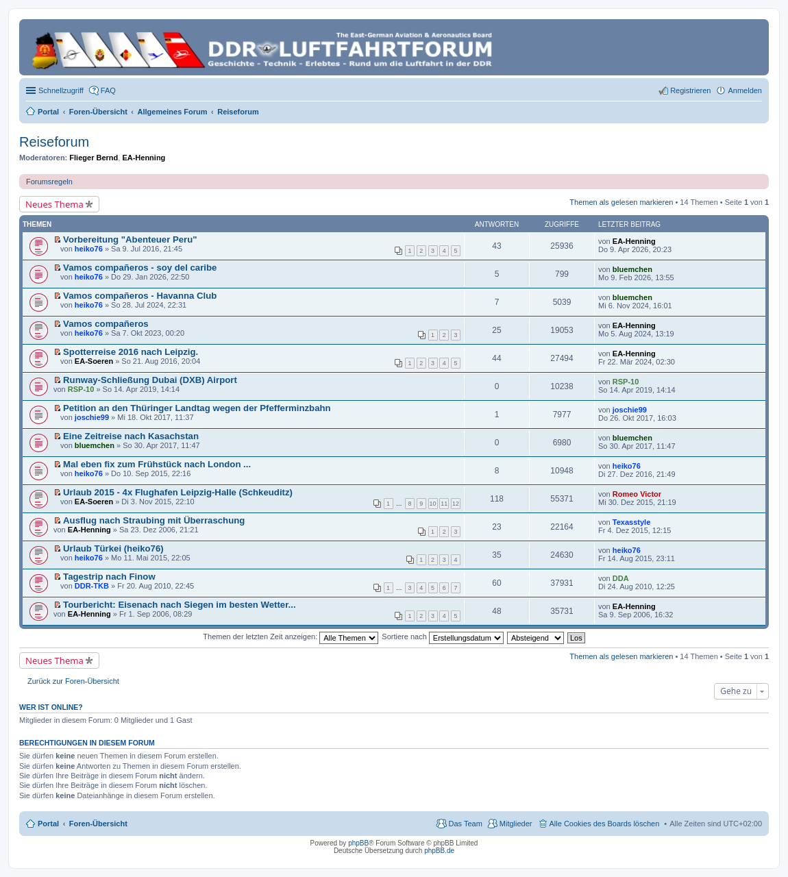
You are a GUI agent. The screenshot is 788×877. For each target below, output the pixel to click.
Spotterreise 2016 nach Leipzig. (130, 352)
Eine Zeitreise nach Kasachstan (131, 436)
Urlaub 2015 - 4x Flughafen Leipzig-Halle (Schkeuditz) (178, 492)
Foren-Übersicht (98, 823)
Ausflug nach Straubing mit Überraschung (154, 520)
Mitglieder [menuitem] (516, 823)
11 (444, 503)
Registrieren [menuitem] (690, 90)
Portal (48, 112)
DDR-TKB (92, 586)
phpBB (358, 843)
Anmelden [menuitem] (745, 90)
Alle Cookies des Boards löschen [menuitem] (605, 823)
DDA (621, 578)
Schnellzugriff (61, 90)
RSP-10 (81, 389)
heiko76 (89, 249)
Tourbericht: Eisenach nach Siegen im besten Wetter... (179, 605)
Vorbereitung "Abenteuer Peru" (130, 239)
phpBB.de (439, 850)
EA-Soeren (94, 361)
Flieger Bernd (93, 157)
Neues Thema (54, 204)
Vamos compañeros (106, 324)
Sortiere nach (442, 636)
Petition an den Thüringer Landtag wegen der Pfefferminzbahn (197, 408)
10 (433, 503)
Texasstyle (631, 522)
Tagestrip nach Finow (109, 576)
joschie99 (92, 417)
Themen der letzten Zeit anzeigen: (290, 636)
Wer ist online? (51, 707)
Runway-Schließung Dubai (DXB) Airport (150, 380)
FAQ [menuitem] (108, 90)
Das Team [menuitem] (465, 823)
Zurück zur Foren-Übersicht (73, 681)
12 (455, 503)
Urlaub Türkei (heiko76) (113, 548)
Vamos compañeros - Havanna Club (140, 296)
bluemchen (632, 269)
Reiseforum (54, 141)
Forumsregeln (49, 181)
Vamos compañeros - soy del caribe (140, 267)
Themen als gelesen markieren (621, 202)
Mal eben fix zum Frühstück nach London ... (157, 464)
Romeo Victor (637, 494)
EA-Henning (143, 157)
